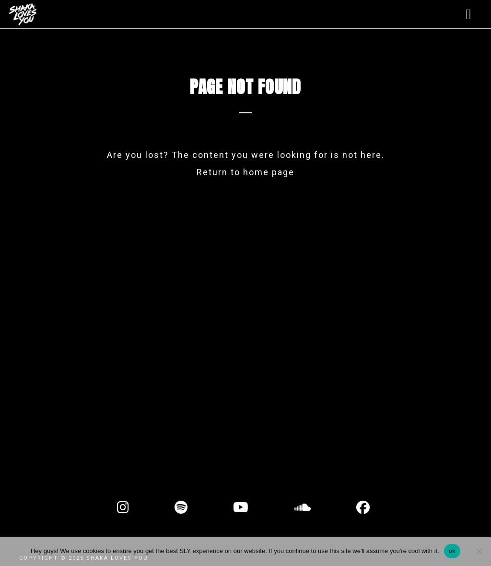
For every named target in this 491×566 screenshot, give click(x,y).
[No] (479, 551)
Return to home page (245, 172)
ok (452, 550)
